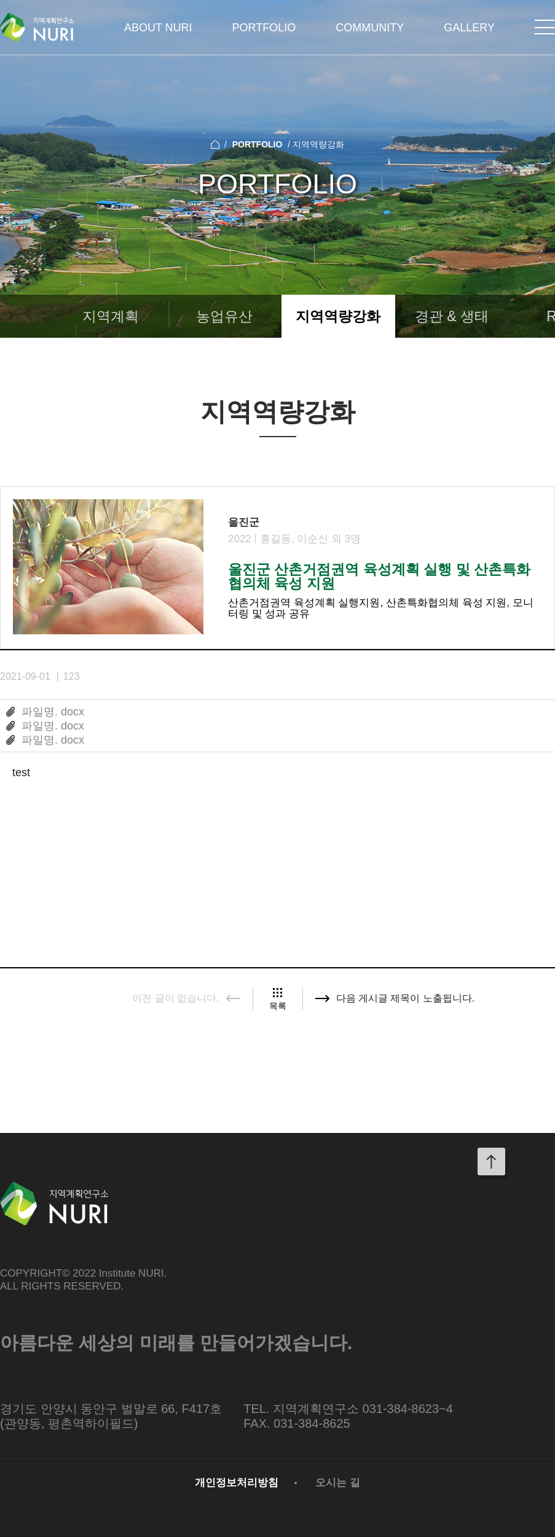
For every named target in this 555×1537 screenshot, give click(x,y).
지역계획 (110, 316)
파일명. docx (53, 711)
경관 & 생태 (452, 316)
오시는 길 (337, 1482)
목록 (277, 1005)
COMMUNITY (370, 27)
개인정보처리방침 (236, 1482)
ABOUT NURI (158, 27)
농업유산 (224, 316)
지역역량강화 (338, 316)
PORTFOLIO (264, 27)
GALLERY (469, 27)
